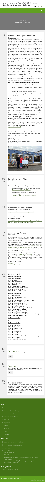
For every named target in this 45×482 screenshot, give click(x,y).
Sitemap (6, 426)
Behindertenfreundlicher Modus (10, 478)
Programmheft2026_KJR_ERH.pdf (21, 190)
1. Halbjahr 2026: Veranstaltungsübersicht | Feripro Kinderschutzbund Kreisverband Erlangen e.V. (25, 221)
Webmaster (7, 408)
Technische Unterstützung (11, 411)
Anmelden (41, 7)
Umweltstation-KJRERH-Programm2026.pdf (24, 195)
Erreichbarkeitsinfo (9, 414)
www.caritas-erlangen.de (26, 254)
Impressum (7, 423)
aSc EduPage (40, 480)
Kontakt (6, 431)
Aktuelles (26, 23)
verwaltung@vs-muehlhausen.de (13, 445)
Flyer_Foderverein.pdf (14, 127)
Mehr (11, 356)
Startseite (18, 23)
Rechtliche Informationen (11, 417)
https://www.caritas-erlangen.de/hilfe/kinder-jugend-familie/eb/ (25, 246)
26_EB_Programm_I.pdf (14, 264)
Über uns (6, 429)
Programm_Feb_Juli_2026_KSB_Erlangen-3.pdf (21, 212)
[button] (35, 7)
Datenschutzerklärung (10, 420)
